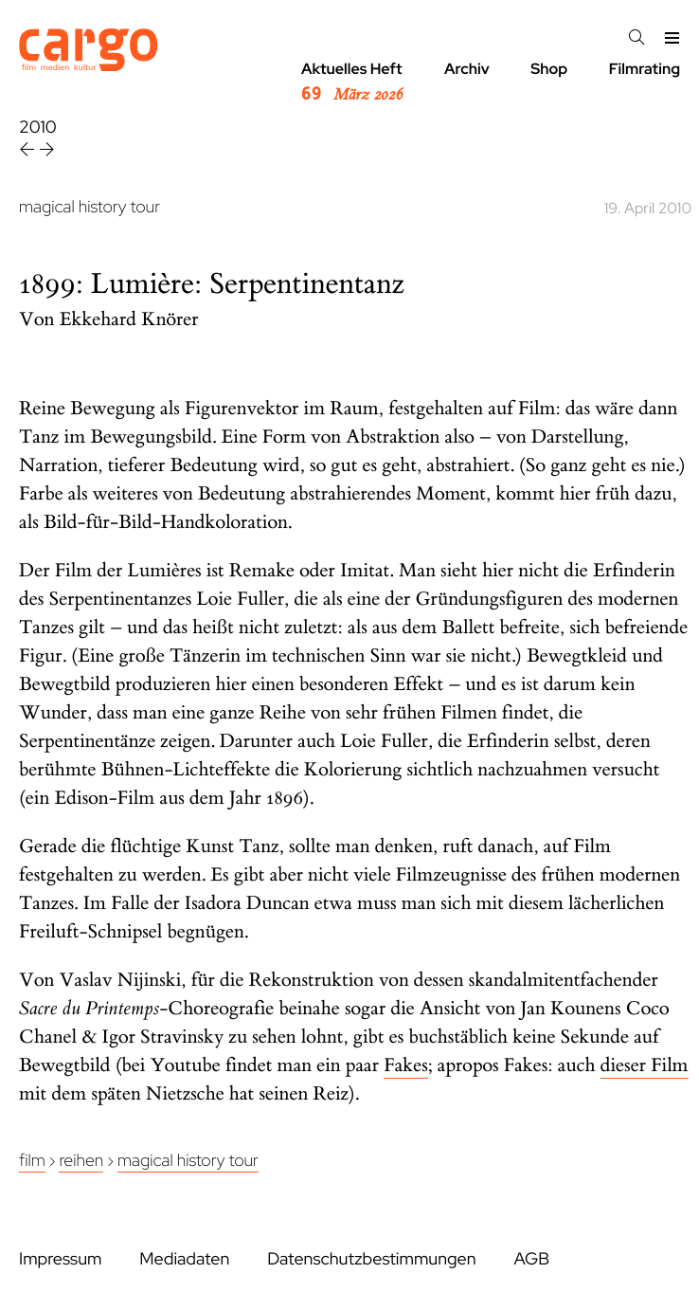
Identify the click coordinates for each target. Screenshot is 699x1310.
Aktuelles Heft (352, 82)
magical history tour (89, 207)
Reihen (81, 1161)
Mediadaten (184, 1259)
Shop (548, 69)
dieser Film (644, 1066)
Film (32, 1161)
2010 (38, 127)
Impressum (60, 1259)
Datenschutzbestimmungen (371, 1259)
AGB (531, 1259)
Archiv (467, 69)
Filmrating (644, 69)
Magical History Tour (188, 1161)
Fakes (406, 1066)
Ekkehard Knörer (129, 320)
